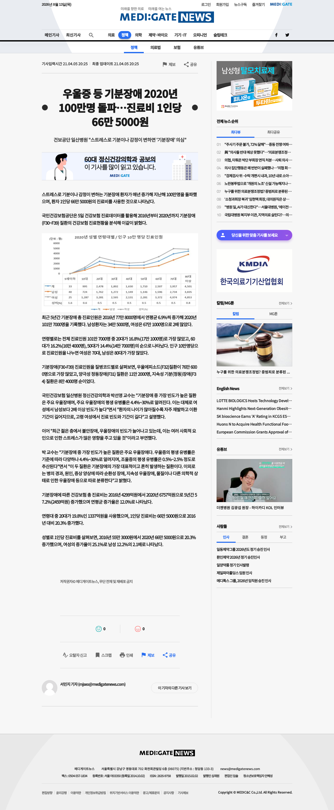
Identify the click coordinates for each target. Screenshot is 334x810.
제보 (172, 64)
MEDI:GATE (281, 4)
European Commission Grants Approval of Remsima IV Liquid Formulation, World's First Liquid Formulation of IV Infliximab (254, 431)
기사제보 (183, 792)
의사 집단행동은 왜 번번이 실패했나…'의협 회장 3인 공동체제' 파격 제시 (258, 167)
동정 (264, 537)
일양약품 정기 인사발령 (233, 565)
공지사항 (168, 792)
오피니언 (200, 35)
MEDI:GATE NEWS (167, 14)
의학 (138, 35)
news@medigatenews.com (240, 768)
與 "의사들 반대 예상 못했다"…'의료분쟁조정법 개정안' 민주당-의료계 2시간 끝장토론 (258, 152)
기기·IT (180, 35)
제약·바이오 (158, 35)
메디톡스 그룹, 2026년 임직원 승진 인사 (244, 580)
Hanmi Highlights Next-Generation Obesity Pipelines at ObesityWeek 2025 (254, 408)
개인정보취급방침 (95, 792)
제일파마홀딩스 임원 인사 (234, 572)
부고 (283, 537)
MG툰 (273, 313)
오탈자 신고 (78, 655)
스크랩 (106, 655)
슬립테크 (220, 35)
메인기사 (52, 35)
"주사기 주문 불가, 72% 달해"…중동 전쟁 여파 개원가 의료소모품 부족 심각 (258, 144)
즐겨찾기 (258, 4)
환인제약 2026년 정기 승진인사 (238, 557)
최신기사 (73, 35)
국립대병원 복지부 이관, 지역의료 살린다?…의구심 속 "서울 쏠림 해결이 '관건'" (258, 214)
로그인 (206, 4)
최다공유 (273, 132)
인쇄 (129, 655)
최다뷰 (235, 132)
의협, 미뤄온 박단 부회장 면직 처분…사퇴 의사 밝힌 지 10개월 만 (258, 160)
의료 (111, 35)
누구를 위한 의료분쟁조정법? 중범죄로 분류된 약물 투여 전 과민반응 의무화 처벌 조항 (258, 191)
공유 (193, 64)
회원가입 (222, 4)
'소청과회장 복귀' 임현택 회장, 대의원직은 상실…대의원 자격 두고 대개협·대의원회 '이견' (258, 199)
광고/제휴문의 (151, 792)
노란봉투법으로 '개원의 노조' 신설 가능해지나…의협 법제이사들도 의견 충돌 (258, 183)
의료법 (155, 47)
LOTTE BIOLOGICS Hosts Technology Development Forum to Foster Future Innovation (254, 400)
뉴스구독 (240, 4)
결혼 (245, 537)
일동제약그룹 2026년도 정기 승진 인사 (243, 549)
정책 (124, 35)
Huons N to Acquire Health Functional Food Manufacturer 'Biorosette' (254, 424)
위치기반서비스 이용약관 (124, 792)
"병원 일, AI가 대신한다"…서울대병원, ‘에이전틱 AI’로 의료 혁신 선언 (258, 207)
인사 (226, 537)
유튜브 (198, 47)
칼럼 (235, 313)
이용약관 (75, 792)
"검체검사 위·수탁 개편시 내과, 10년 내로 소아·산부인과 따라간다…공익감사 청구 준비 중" (258, 175)
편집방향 (47, 792)
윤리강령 (61, 792)
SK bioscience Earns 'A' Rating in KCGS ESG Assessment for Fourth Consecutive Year (254, 416)
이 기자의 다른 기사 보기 (174, 687)
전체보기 (284, 303)
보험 (177, 47)
